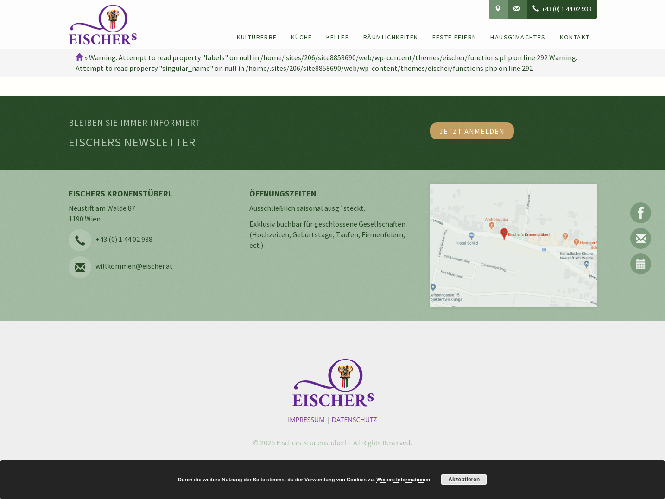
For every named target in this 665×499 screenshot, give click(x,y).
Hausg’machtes (517, 37)
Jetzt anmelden (472, 131)
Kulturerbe (257, 37)
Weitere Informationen (403, 479)
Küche (301, 37)
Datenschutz (354, 419)
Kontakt (575, 37)
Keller (337, 37)
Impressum (306, 419)
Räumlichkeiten (390, 37)
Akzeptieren (464, 479)
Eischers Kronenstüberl (312, 442)
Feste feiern (454, 37)
